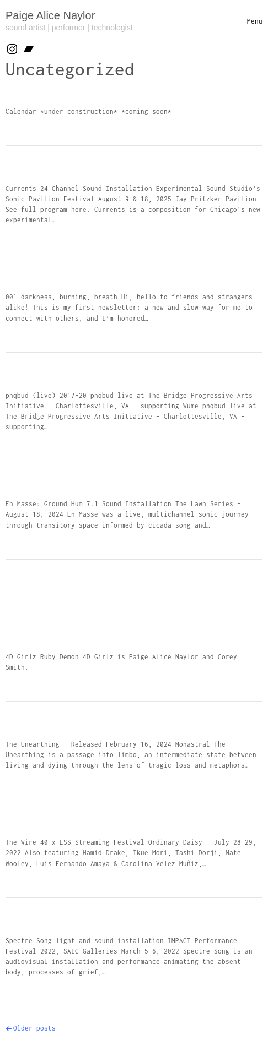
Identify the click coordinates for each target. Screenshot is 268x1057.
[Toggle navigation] (254, 21)
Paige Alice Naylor (50, 15)
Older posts (34, 1028)
